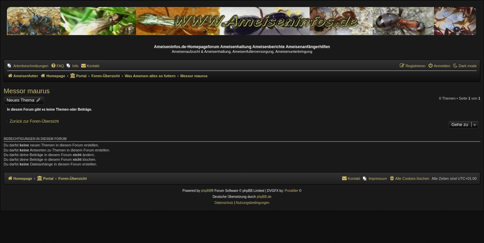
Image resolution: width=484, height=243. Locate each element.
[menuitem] (27, 66)
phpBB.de (264, 197)
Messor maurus (27, 91)
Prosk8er (291, 191)
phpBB (206, 191)
